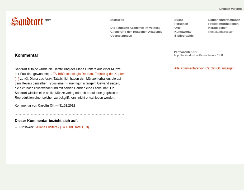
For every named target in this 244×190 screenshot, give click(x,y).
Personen (181, 23)
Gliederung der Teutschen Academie (136, 31)
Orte (177, 27)
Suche (178, 19)
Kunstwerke (182, 31)
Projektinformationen (223, 23)
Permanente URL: (198, 53)
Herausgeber (217, 27)
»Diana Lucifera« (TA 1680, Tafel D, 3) (62, 127)
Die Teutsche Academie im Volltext (135, 27)
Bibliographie (184, 35)
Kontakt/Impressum (221, 31)
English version (230, 8)
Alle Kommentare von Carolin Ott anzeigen (204, 68)
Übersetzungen (121, 35)
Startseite (117, 19)
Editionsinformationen (224, 19)
